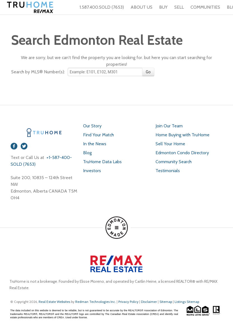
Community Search (174, 161)
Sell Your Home (170, 143)
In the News (94, 143)
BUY (163, 7)
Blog (87, 152)
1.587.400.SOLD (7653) (98, 7)
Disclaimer (149, 302)
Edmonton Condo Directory (182, 152)
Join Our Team (169, 125)
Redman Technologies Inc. (96, 302)
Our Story (92, 125)
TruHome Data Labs (102, 161)
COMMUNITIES (205, 7)
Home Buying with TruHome (183, 134)
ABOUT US (141, 7)
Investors (92, 170)
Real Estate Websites (55, 302)
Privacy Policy (128, 302)
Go (148, 72)
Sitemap (165, 302)
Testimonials (168, 170)
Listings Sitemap (187, 302)
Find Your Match (98, 134)
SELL (179, 7)
